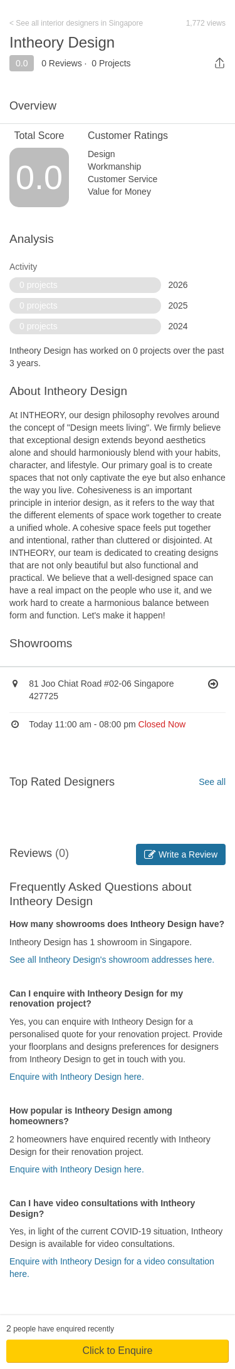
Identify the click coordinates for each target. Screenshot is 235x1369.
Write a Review (180, 854)
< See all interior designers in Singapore (76, 23)
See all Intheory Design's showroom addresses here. (111, 960)
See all (212, 782)
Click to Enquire (117, 1350)
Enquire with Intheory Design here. (76, 1077)
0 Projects (110, 63)
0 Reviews (61, 63)
